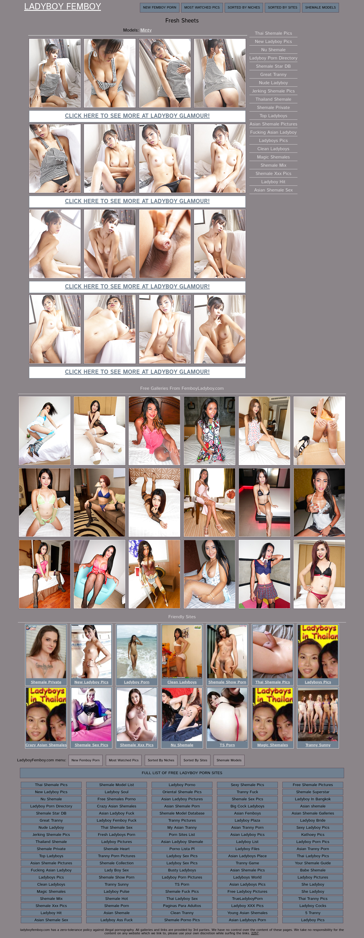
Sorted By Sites (282, 7)
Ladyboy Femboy (62, 7)
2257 (254, 933)
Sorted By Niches (244, 7)
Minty (146, 30)
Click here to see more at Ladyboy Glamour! (137, 116)
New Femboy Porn (159, 7)
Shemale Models (320, 7)
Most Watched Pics (202, 7)
